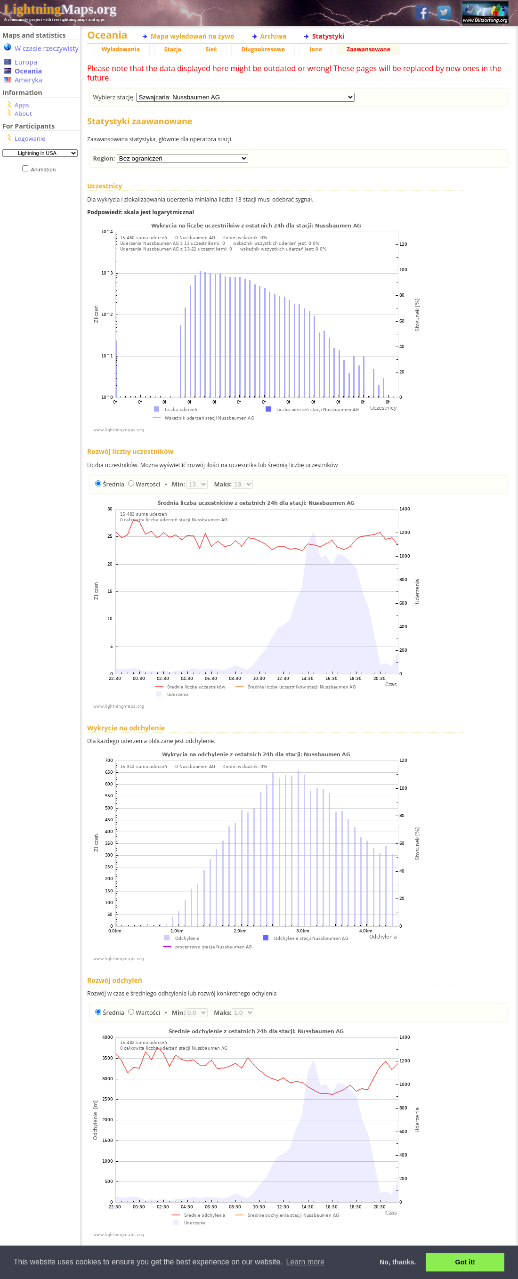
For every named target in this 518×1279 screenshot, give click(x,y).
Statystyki (328, 36)
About (23, 113)
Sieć (211, 49)
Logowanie (30, 138)
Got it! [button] (465, 1262)
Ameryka (28, 79)
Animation (45, 169)
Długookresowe (263, 49)
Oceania (28, 70)
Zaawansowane (368, 49)
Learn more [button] (305, 1262)
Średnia (113, 484)
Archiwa (273, 36)
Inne (315, 49)
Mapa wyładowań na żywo (193, 36)
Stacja (172, 49)
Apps (22, 105)
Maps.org (60, 8)
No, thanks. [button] (398, 1262)
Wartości (148, 484)
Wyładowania (121, 49)
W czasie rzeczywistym (50, 48)
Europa (26, 61)
